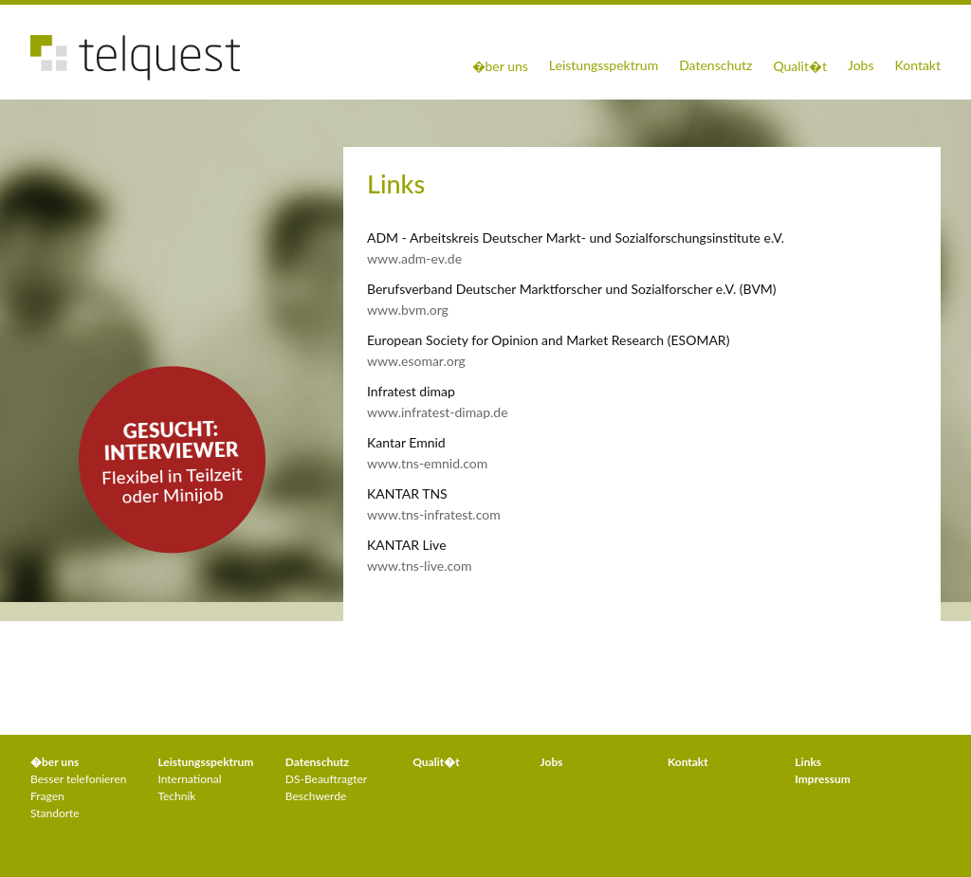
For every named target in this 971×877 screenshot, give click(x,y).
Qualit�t (800, 66)
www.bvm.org (408, 309)
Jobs (861, 65)
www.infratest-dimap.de (437, 412)
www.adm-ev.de (414, 258)
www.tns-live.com (419, 565)
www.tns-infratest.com (434, 514)
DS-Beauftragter (326, 779)
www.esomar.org (416, 361)
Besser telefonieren (78, 779)
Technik (176, 796)
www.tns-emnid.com (427, 463)
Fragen (47, 796)
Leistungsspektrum (603, 65)
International (189, 779)
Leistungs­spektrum (205, 762)
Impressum (822, 779)
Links (808, 762)
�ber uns (500, 66)
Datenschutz (715, 65)
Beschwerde (315, 796)
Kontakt (917, 65)
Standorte (55, 813)
